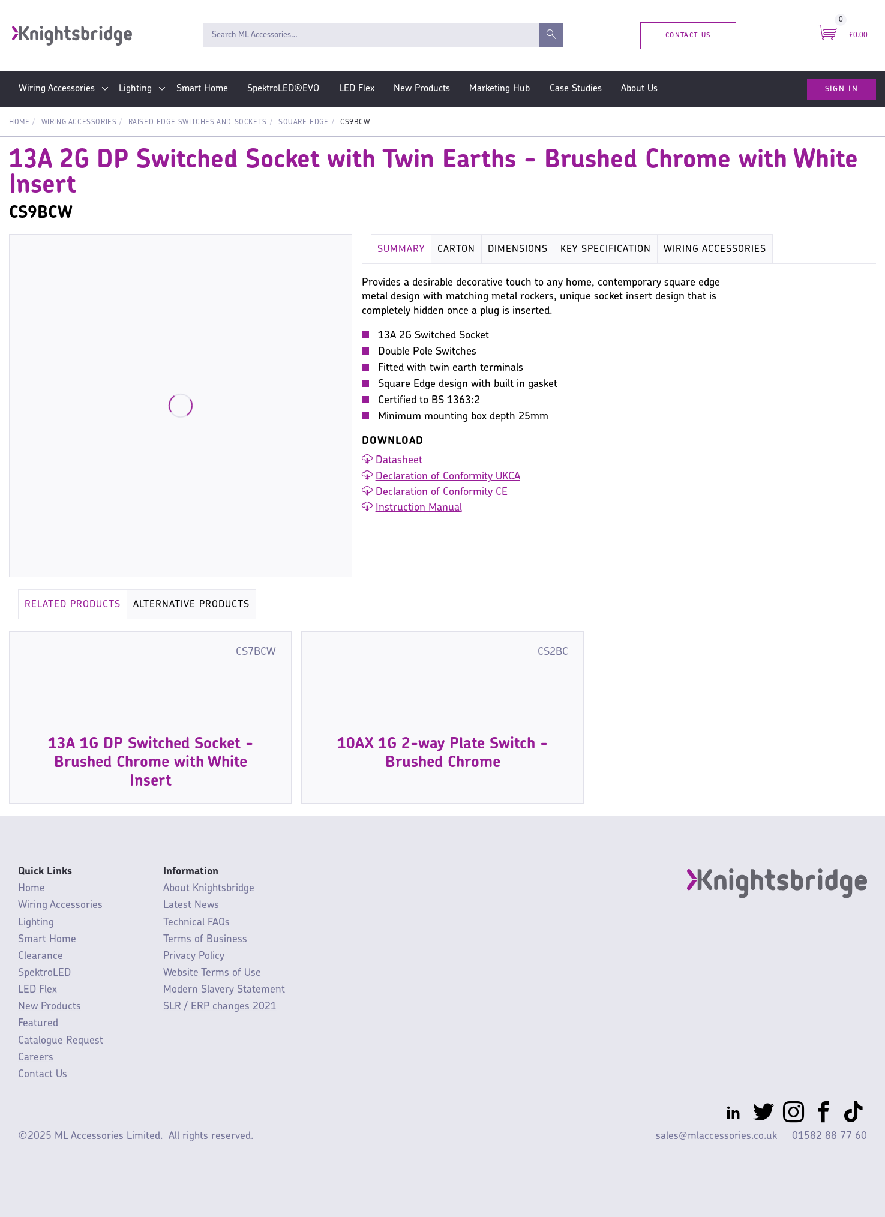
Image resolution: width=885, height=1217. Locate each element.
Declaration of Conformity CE (442, 492)
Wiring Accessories (57, 89)
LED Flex (356, 89)
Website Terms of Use (212, 973)
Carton (456, 249)
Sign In (841, 89)
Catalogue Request (60, 1041)
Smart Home (202, 89)
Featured (38, 1023)
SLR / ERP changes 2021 (220, 1007)
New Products (422, 89)
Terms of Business (205, 939)
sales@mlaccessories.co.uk (716, 1136)
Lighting (135, 89)
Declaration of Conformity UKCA (448, 476)
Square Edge (303, 122)
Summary (401, 249)
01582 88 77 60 (829, 1136)
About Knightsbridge (208, 888)
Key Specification (605, 249)
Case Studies (576, 89)
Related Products (73, 605)
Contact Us (687, 35)
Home (19, 122)
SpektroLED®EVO (283, 89)
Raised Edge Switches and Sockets (197, 122)
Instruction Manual (419, 508)
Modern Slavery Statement (224, 990)
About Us (639, 89)
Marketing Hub (499, 89)
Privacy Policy (193, 956)
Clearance (40, 956)
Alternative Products (191, 605)
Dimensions (518, 249)
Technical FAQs (196, 923)
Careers (35, 1058)
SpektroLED (44, 973)
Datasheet (399, 460)
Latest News (191, 905)
